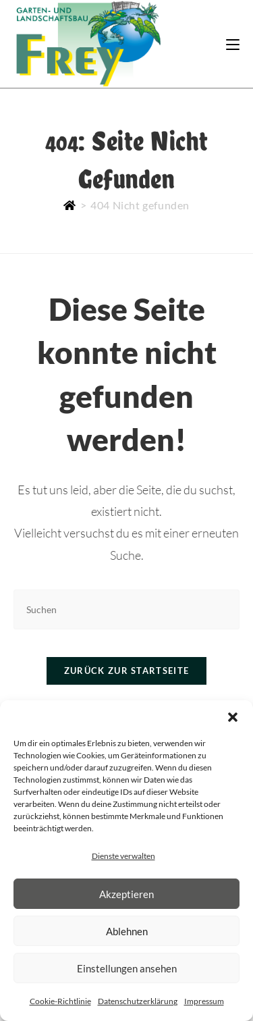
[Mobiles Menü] (233, 43)
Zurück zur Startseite (126, 670)
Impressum (204, 1001)
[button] (233, 717)
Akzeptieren (126, 894)
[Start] (69, 205)
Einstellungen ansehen (127, 968)
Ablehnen (127, 931)
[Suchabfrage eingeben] (126, 609)
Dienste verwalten (123, 856)
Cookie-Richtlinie (60, 1001)
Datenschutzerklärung (137, 1001)
